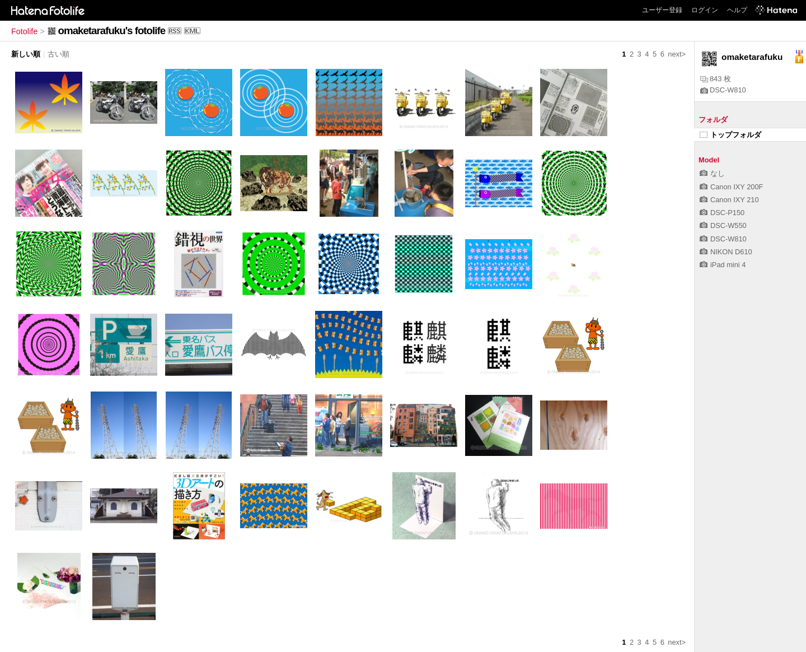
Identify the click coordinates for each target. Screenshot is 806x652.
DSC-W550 (723, 225)
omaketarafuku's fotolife (111, 30)
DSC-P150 (722, 212)
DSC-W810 (723, 90)
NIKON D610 (726, 252)
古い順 (58, 54)
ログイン (704, 10)
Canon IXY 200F (731, 187)
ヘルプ (737, 10)
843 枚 (715, 78)
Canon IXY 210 (729, 199)
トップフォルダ (730, 135)
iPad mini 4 (723, 264)
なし (712, 173)
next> (677, 54)
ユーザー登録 (662, 10)
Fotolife (24, 31)
